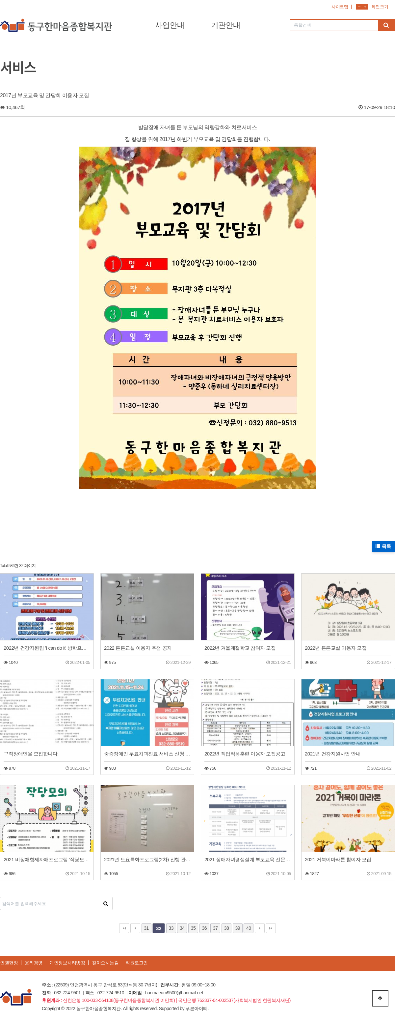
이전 (135, 928)
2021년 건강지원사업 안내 (332, 753)
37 (215, 928)
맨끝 (271, 928)
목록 (383, 546)
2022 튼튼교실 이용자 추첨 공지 (138, 648)
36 (204, 928)
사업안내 (170, 25)
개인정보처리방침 (67, 962)
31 (146, 928)
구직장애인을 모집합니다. (31, 753)
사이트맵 (339, 7)
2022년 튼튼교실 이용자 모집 (335, 648)
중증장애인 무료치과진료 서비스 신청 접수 (147, 753)
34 (182, 928)
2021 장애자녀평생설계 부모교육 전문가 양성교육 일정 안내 (247, 859)
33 (171, 928)
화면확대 (365, 7)
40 (248, 928)
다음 (260, 928)
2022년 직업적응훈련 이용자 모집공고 (244, 753)
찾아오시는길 (105, 962)
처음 (124, 928)
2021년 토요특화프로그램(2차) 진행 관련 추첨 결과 (147, 859)
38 (226, 928)
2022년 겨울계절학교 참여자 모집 (240, 648)
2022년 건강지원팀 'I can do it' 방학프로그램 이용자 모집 (47, 648)
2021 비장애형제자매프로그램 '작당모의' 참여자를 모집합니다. (47, 859)
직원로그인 (136, 962)
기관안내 (226, 25)
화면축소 (359, 7)
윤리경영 (33, 962)
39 (237, 928)
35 (193, 928)
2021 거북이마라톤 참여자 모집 (338, 859)
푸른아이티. (197, 1008)
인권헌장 (9, 962)
